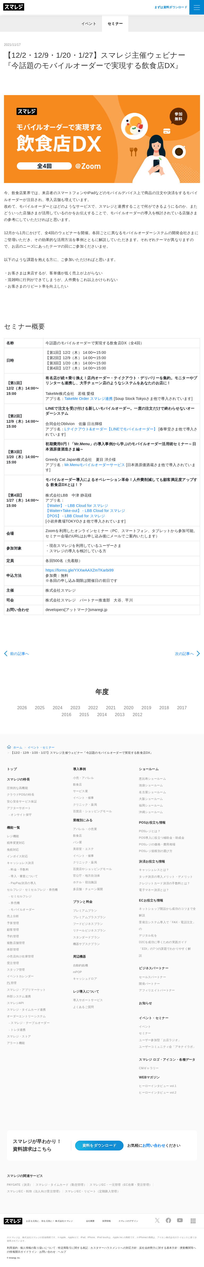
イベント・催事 (83, 797)
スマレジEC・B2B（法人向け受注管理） (34, 1191)
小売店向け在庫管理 (20, 956)
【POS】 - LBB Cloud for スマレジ (75, 516)
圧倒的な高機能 (17, 787)
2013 (120, 714)
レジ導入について (86, 991)
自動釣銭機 (80, 965)
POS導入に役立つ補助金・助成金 (161, 837)
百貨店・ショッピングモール (92, 811)
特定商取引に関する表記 (73, 1247)
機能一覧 (13, 827)
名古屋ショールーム (152, 792)
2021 (111, 708)
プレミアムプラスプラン (89, 917)
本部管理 (13, 949)
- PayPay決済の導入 (22, 883)
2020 (129, 708)
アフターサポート (19, 808)
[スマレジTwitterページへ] (157, 1220)
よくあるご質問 (83, 1007)
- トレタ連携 (17, 1029)
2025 (40, 708)
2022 (93, 708)
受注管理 (13, 963)
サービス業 (80, 791)
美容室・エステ (83, 848)
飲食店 (77, 784)
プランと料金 (83, 902)
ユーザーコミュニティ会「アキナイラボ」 (167, 1046)
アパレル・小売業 (85, 829)
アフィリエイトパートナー (157, 990)
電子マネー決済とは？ (154, 889)
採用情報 (106, 1221)
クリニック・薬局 (85, 804)
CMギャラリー (149, 1068)
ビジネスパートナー (153, 968)
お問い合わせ (153, 1145)
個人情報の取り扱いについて (38, 1247)
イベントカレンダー (20, 976)
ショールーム (149, 769)
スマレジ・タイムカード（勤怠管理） (61, 1184)
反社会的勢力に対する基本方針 (158, 1247)
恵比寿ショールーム (152, 778)
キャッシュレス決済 (20, 862)
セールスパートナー (152, 977)
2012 (137, 714)
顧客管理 (13, 929)
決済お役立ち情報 (152, 861)
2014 (102, 714)
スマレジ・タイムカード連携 (26, 1009)
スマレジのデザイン (128, 1221)
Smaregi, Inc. (14, 1258)
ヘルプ (62, 1251)
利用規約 (12, 1247)
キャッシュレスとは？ (154, 869)
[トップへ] (13, 7)
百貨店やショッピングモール (92, 869)
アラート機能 (16, 1043)
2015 (84, 714)
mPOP (77, 972)
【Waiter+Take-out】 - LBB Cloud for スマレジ (85, 510)
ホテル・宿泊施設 (85, 882)
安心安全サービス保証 (22, 801)
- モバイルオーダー (22, 909)
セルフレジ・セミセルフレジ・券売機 (32, 889)
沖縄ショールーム (151, 812)
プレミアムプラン (85, 910)
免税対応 (13, 849)
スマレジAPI (15, 1003)
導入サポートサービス (88, 1000)
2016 (66, 714)
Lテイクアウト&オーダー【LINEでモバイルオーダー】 (111, 429)
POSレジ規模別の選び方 (155, 851)
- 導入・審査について (23, 876)
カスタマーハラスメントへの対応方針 (113, 1247)
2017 (182, 708)
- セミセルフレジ (20, 896)
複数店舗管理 (16, 942)
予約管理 (13, 936)
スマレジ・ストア (19, 1036)
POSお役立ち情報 (152, 822)
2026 (22, 708)
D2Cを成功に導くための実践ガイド (163, 942)
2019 (146, 708)
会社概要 (90, 1221)
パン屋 (77, 842)
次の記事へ (184, 654)
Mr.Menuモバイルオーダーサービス (95, 465)
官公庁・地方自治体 (86, 875)
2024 (57, 708)
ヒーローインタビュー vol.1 (157, 1085)
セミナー (115, 23)
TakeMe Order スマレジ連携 (89, 398)
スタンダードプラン (86, 937)
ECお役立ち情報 (151, 900)
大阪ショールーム (151, 798)
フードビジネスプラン (88, 923)
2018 (164, 708)
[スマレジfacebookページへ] (168, 1220)
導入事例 (79, 769)
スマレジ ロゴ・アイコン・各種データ (167, 1059)
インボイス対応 (17, 856)
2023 (75, 708)
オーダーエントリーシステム (26, 1016)
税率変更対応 (16, 842)
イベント (88, 23)
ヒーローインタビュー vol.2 (157, 1092)
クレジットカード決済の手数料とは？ (164, 883)
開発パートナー (149, 983)
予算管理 (13, 923)
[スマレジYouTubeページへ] (180, 1220)
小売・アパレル (83, 777)
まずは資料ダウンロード (170, 7)
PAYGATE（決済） (20, 1184)
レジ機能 (13, 836)
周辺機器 (79, 956)
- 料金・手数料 (19, 869)
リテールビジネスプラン (89, 930)
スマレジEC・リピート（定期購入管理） (92, 1191)
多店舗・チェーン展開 (88, 889)
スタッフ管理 (16, 969)
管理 (12, 982)
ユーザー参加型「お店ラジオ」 (160, 1040)
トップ (12, 769)
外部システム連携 (19, 996)
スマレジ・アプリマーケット (26, 989)
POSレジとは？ (149, 831)
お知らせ (145, 1003)
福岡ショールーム (151, 805)
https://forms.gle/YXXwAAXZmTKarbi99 (79, 570)
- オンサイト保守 (20, 814)
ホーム (17, 747)
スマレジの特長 (18, 779)
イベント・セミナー (41, 747)
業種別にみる (83, 820)
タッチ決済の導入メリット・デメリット (166, 876)
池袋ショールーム (151, 785)
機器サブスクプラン (86, 943)
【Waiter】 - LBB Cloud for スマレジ (76, 505)
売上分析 (13, 916)
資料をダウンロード (99, 1145)
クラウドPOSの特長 (20, 794)
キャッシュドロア (85, 978)
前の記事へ (19, 654)
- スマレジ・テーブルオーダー (29, 1022)
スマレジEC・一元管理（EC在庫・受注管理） (121, 1184)
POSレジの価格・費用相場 (157, 844)
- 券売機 (14, 902)
